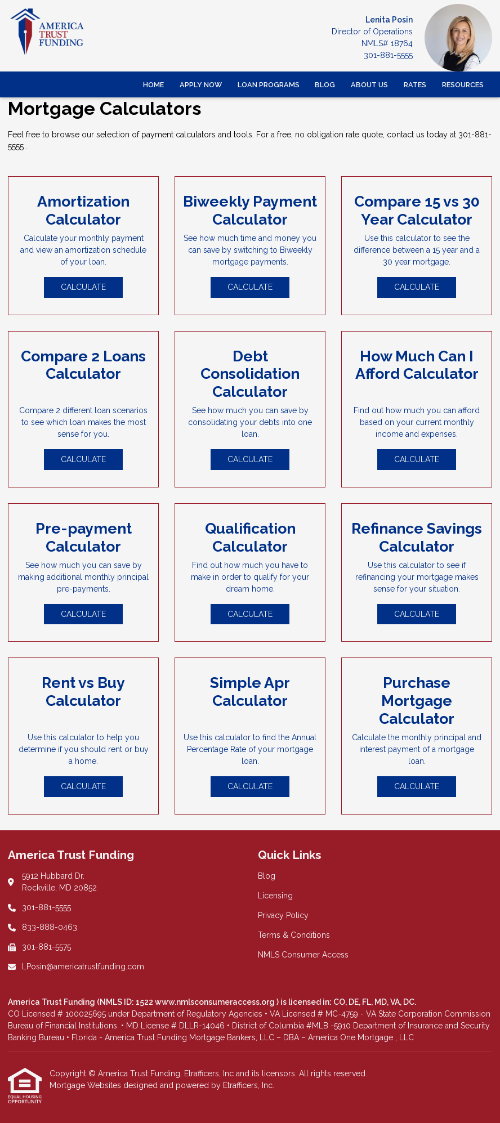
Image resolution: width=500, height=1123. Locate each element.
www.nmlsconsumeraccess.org (215, 1001)
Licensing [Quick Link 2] (275, 895)
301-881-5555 (388, 55)
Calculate (83, 287)
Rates (415, 84)
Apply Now (201, 84)
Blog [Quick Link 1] (266, 875)
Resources (463, 84)
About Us (369, 84)
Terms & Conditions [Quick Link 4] (294, 934)
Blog (325, 84)
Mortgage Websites (86, 1085)
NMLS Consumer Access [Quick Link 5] (303, 954)
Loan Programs (269, 84)
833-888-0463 (49, 927)
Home (153, 84)
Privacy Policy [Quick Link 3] (283, 915)
